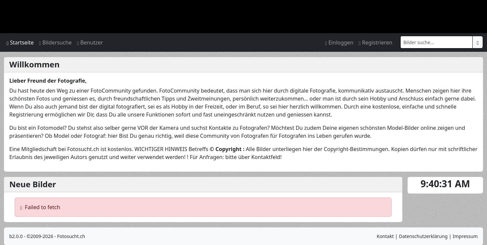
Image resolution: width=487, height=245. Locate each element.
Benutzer (90, 42)
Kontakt (385, 236)
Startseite (20, 42)
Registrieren (375, 42)
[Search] (436, 42)
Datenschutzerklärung (423, 236)
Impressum (465, 236)
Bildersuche (55, 42)
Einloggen (339, 42)
